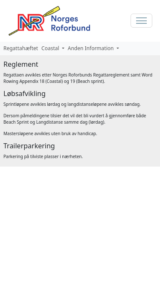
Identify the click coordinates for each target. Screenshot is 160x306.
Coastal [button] (51, 48)
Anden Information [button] (91, 48)
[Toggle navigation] (141, 21)
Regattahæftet (20, 48)
